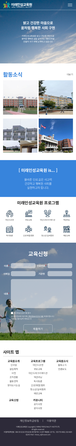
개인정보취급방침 (29, 420)
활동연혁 (14, 381)
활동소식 (62, 365)
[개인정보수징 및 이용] (36, 316)
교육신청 (14, 400)
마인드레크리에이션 (38, 373)
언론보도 (62, 369)
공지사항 (38, 404)
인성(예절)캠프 (38, 385)
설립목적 (14, 369)
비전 (14, 373)
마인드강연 (38, 365)
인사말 (14, 365)
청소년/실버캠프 (38, 389)
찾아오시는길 (13, 385)
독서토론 (38, 381)
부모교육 (38, 369)
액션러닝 (38, 377)
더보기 (70, 74)
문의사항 (38, 408)
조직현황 (14, 377)
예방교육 (38, 393)
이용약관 (51, 420)
